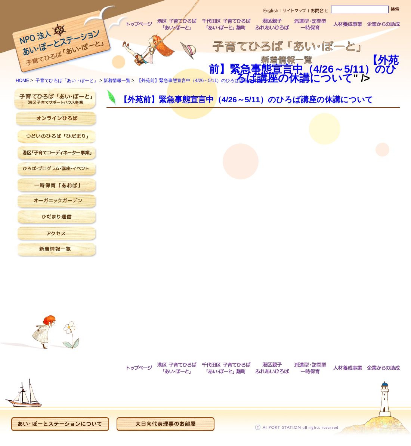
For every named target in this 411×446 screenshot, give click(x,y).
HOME (22, 80)
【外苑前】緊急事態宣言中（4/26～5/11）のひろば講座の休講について (303, 69)
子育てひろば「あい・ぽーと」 (66, 80)
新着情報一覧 (116, 80)
